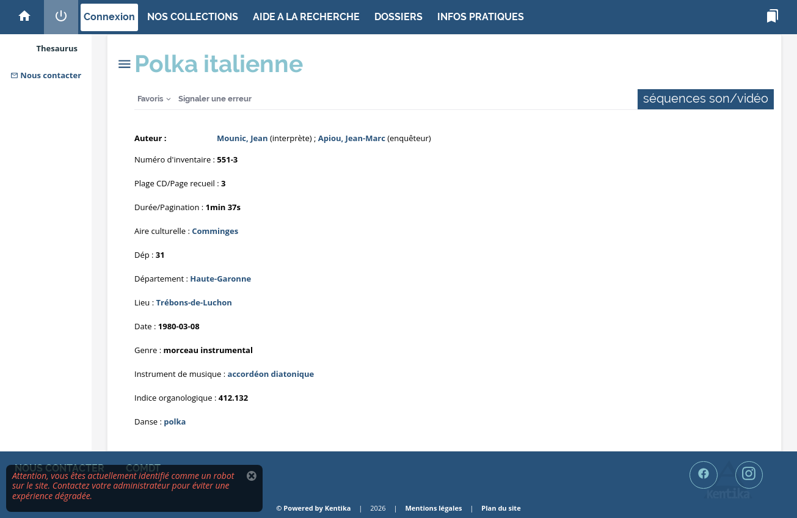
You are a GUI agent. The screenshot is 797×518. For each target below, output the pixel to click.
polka (175, 421)
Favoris (150, 98)
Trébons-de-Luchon (194, 302)
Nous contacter (45, 75)
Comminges (215, 230)
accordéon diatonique (271, 373)
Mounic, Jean (242, 138)
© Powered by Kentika (313, 508)
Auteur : (150, 138)
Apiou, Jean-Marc (351, 138)
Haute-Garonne (220, 278)
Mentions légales (433, 508)
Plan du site (500, 508)
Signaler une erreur (215, 98)
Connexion (109, 17)
